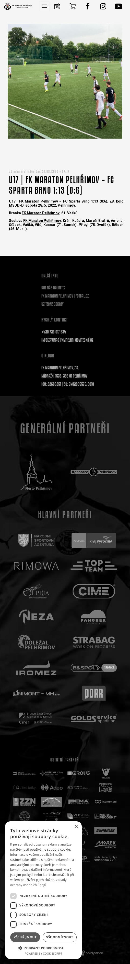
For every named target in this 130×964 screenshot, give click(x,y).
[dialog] (43, 890)
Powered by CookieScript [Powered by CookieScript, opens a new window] (43, 953)
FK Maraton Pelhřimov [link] (41, 213)
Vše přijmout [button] (25, 937)
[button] (43, 947)
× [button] (76, 827)
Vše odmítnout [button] (59, 937)
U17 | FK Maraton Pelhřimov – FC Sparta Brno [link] (49, 201)
